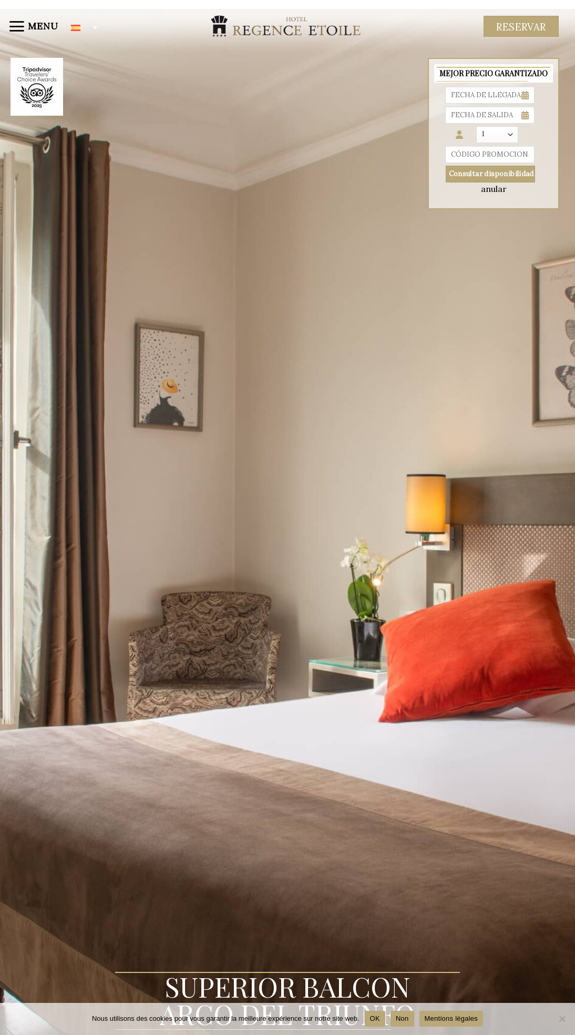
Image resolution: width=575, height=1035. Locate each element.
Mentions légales (451, 1018)
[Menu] (33, 26)
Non (402, 1018)
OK (375, 1018)
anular (494, 189)
